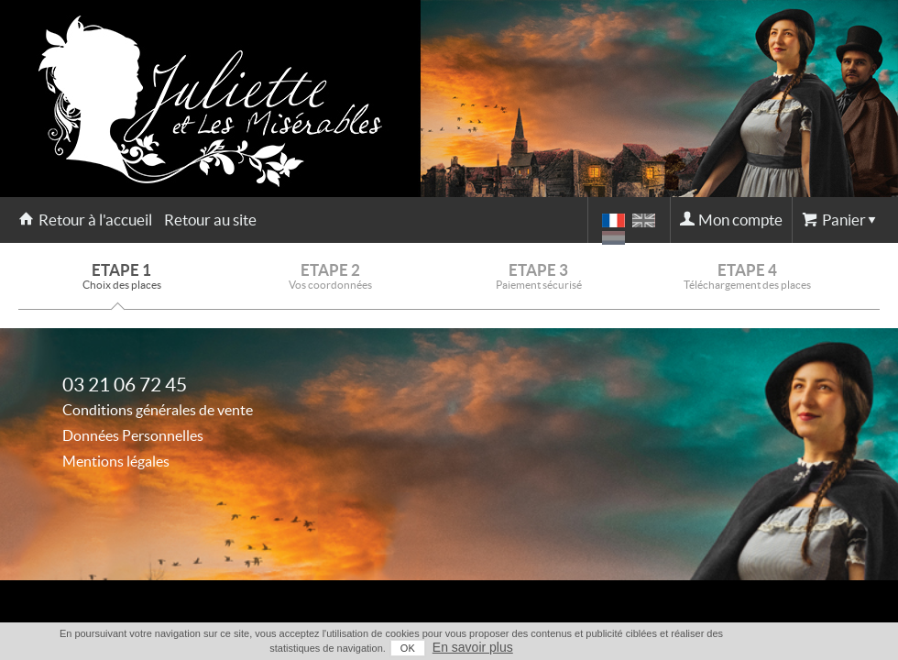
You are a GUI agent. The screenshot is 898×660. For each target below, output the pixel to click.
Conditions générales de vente (157, 410)
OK (407, 648)
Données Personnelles (132, 435)
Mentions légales (116, 461)
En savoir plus (473, 647)
